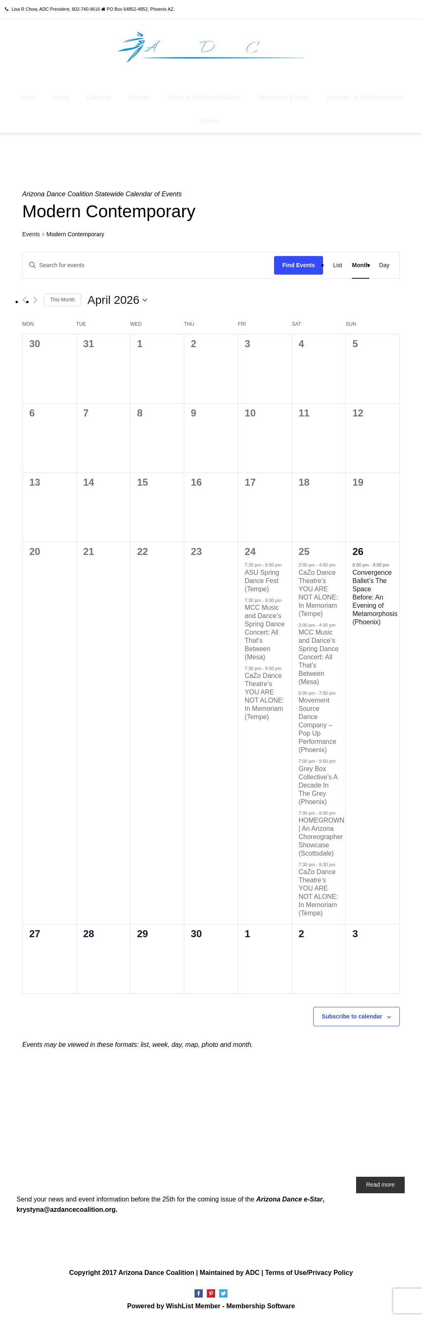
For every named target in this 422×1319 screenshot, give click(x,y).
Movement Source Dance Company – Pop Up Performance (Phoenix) (318, 724)
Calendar (98, 96)
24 (250, 551)
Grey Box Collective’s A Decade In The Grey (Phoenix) (318, 784)
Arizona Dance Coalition (156, 1271)
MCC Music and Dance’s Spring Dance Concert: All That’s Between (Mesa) (265, 632)
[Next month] (35, 299)
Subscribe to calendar (352, 1016)
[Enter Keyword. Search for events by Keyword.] (148, 264)
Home (27, 96)
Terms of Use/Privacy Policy (309, 1271)
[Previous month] (24, 299)
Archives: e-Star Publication (365, 96)
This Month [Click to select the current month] (62, 299)
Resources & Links (283, 96)
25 (304, 551)
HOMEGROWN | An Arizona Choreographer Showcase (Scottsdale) (322, 836)
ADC (252, 1271)
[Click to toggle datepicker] (117, 299)
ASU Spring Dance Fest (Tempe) (262, 580)
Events (31, 233)
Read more (380, 1183)
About (61, 96)
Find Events (298, 264)
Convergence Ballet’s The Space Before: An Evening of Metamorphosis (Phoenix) (374, 596)
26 (357, 551)
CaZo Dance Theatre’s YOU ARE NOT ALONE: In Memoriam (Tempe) (318, 592)
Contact (210, 120)
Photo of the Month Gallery (204, 96)
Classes (139, 96)
